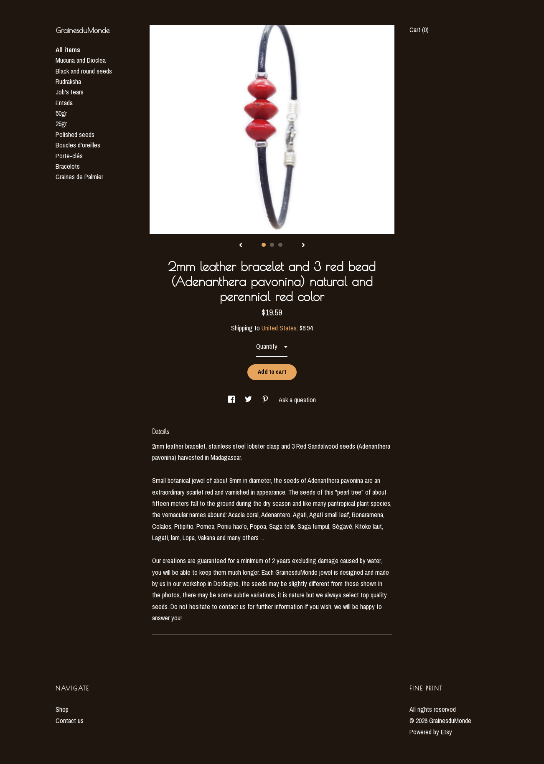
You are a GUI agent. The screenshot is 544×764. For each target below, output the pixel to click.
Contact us (70, 720)
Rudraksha (68, 81)
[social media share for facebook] (232, 399)
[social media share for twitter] (249, 399)
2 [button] (272, 245)
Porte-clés (69, 155)
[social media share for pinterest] (266, 399)
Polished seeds (75, 134)
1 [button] (264, 245)
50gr (61, 113)
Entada (64, 102)
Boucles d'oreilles (78, 145)
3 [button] (280, 245)
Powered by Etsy (430, 731)
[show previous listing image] (241, 246)
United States (279, 328)
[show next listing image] (303, 246)
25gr (61, 123)
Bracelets (68, 166)
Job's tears (70, 91)
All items (68, 49)
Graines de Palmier (79, 176)
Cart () (419, 29)
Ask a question (297, 399)
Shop (62, 709)
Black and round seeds (84, 71)
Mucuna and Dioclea (81, 60)
